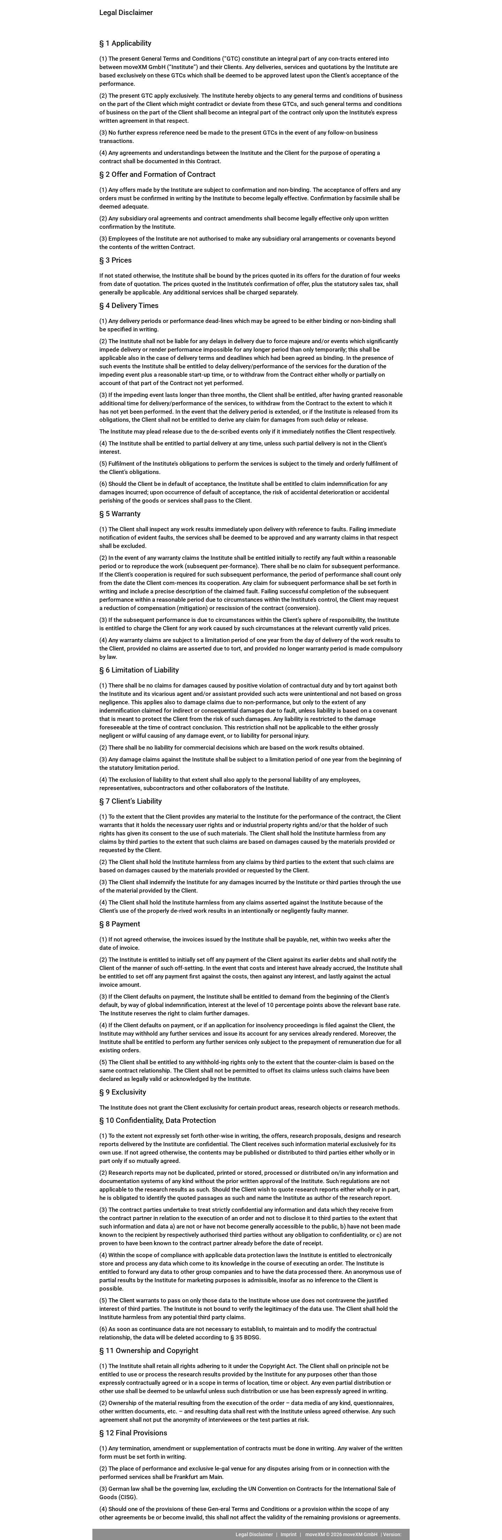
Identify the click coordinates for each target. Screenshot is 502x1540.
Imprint (289, 1534)
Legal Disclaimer (254, 1534)
